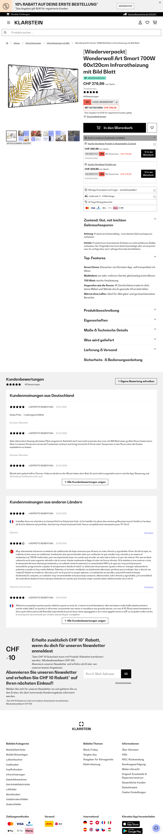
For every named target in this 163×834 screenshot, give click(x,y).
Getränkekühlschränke (19, 783)
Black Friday (90, 749)
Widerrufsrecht (131, 768)
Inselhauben (13, 764)
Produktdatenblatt (90, 88)
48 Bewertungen (91, 96)
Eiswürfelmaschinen (17, 778)
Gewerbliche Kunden (134, 782)
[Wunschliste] (147, 22)
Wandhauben (13, 793)
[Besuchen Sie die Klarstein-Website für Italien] (109, 821)
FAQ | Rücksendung (133, 759)
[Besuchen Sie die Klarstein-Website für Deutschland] (85, 821)
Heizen (17, 43)
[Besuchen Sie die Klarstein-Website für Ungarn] (109, 828)
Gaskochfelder (14, 803)
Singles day (90, 754)
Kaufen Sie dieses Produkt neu (103, 164)
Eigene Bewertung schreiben (134, 381)
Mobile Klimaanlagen (18, 754)
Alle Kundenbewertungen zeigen (85, 481)
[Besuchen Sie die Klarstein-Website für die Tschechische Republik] (103, 828)
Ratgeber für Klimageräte (98, 759)
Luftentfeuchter (15, 759)
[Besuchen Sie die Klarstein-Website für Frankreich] (103, 821)
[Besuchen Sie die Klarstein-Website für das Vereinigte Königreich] (91, 828)
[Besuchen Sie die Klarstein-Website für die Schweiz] (97, 821)
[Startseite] (10, 43)
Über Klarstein (130, 749)
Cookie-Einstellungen (134, 792)
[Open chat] (156, 828)
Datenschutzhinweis (122, 683)
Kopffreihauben (15, 768)
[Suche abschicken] (5, 32)
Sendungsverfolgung (134, 764)
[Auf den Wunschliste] (152, 127)
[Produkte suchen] (81, 32)
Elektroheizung (91, 764)
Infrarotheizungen (34, 43)
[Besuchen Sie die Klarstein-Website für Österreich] (91, 821)
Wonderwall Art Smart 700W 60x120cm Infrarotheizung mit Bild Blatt (111, 43)
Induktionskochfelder (18, 798)
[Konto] (140, 22)
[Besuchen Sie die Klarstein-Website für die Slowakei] (97, 828)
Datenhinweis (129, 787)
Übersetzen (148, 533)
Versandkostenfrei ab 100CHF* (141, 14)
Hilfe (124, 754)
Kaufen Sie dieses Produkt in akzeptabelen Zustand (113, 143)
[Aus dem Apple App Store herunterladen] (131, 822)
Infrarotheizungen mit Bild (61, 43)
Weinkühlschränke (16, 749)
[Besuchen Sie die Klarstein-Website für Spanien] (85, 828)
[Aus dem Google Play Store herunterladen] (132, 830)
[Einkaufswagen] (155, 22)
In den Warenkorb (115, 128)
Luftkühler (12, 788)
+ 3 (73, 136)
